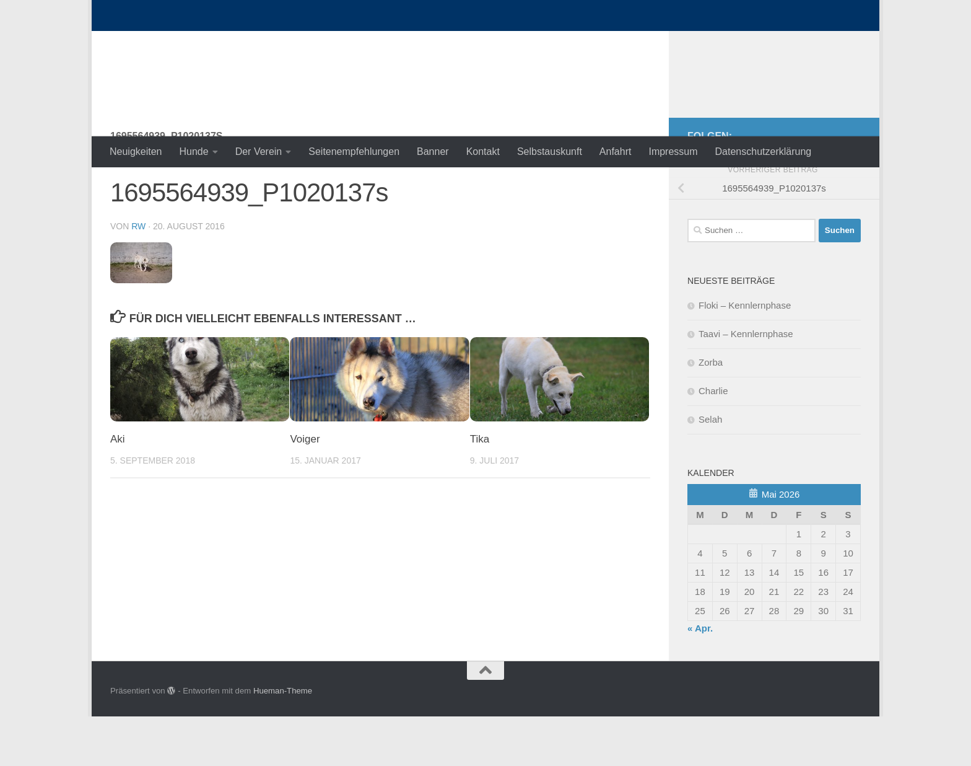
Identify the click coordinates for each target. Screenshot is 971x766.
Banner (433, 151)
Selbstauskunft (549, 151)
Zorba (711, 412)
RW (138, 276)
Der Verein (258, 151)
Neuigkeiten (136, 151)
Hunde (194, 151)
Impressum (672, 151)
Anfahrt (615, 151)
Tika (480, 489)
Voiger (305, 489)
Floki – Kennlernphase (745, 355)
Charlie (713, 440)
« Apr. (700, 677)
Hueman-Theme (282, 740)
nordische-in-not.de (228, 43)
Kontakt (483, 151)
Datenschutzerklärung (763, 151)
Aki (117, 489)
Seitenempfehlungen (353, 151)
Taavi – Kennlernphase (746, 383)
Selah (710, 469)
